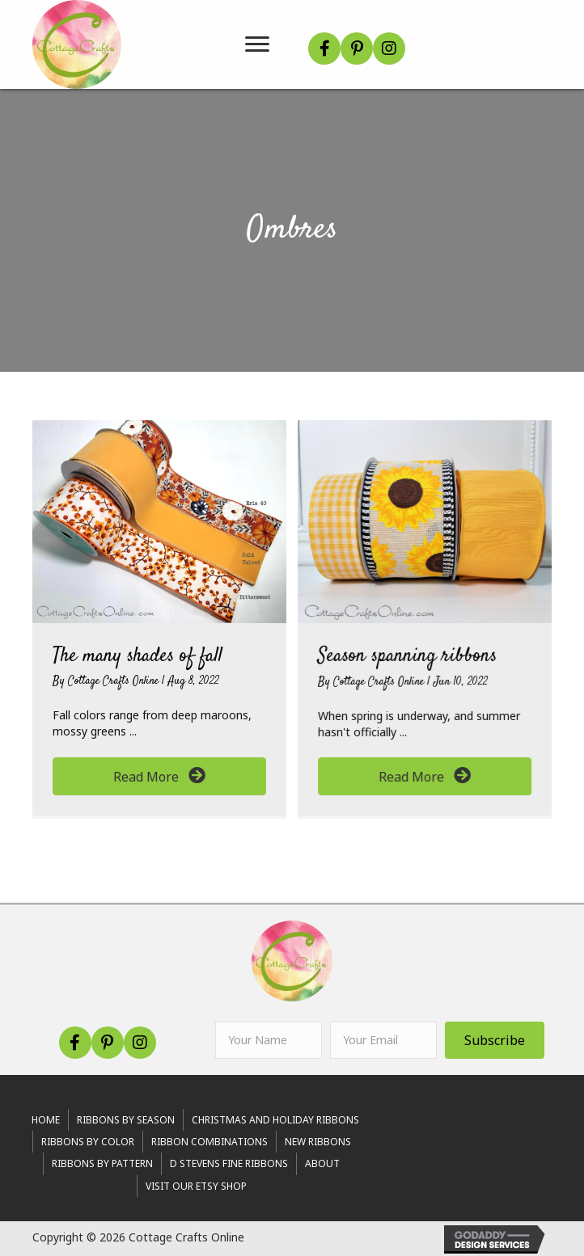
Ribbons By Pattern (102, 1163)
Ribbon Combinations (209, 1142)
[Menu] (257, 44)
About (322, 1163)
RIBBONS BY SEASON (126, 1120)
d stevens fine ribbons (229, 1163)
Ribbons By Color (87, 1142)
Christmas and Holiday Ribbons (275, 1120)
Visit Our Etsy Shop (196, 1186)
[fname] (268, 1040)
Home (46, 1120)
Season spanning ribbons (407, 656)
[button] (324, 48)
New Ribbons (318, 1142)
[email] (383, 1040)
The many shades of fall (137, 656)
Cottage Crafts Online (115, 681)
